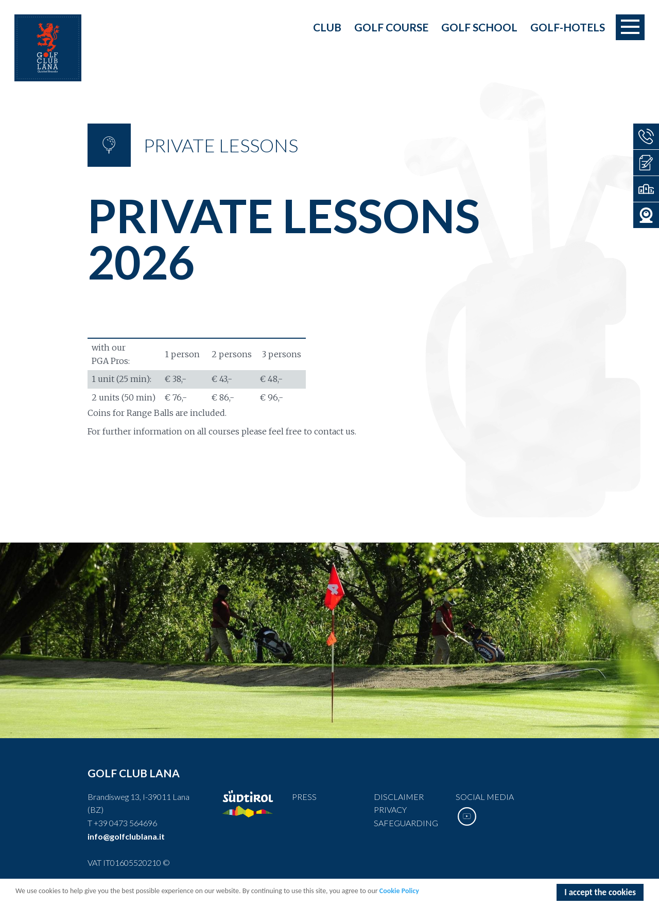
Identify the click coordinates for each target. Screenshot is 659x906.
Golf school (479, 27)
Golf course (391, 27)
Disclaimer (399, 797)
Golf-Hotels (567, 27)
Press (304, 797)
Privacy (390, 809)
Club (327, 27)
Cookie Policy (399, 891)
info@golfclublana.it (126, 836)
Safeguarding (406, 823)
